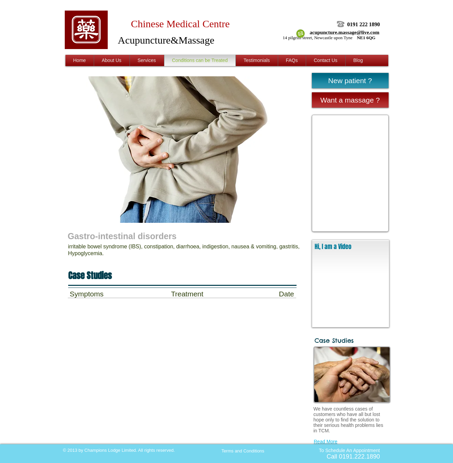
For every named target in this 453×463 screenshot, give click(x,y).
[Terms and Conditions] (243, 451)
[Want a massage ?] (350, 100)
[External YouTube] (350, 290)
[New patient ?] (350, 80)
